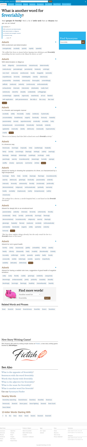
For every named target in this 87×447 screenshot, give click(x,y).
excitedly (16, 48)
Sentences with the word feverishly (18, 375)
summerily (28, 163)
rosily (10, 276)
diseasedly (19, 251)
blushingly (6, 283)
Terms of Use (57, 434)
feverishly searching (9, 400)
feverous (49, 400)
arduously (14, 73)
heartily (51, 283)
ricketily (53, 251)
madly (28, 114)
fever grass (23, 403)
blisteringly (22, 155)
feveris (33, 416)
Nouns (1, 438)
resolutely (16, 80)
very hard (6, 73)
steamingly (35, 159)
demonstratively (8, 187)
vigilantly (16, 95)
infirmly (11, 251)
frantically (35, 117)
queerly (37, 259)
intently (35, 77)
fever (4, 309)
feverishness (27, 309)
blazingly (28, 151)
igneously (19, 163)
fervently (17, 77)
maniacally (40, 129)
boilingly (36, 151)
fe (6, 416)
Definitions (19, 4)
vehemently (23, 183)
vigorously (25, 95)
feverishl (48, 416)
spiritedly (41, 187)
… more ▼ (8, 38)
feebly (5, 251)
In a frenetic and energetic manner (12, 33)
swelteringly (39, 148)
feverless (52, 309)
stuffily (5, 163)
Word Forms (57, 4)
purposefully (7, 80)
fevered (18, 309)
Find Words (48, 4)
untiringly (46, 69)
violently (47, 125)
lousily (50, 255)
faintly (44, 248)
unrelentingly (7, 95)
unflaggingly (42, 92)
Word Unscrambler (27, 430)
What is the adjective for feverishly (18, 382)
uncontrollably (7, 117)
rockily (22, 255)
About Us (56, 432)
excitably (45, 121)
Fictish (38, 343)
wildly (13, 114)
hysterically (45, 114)
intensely (16, 88)
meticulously (7, 69)
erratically (36, 121)
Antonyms (11, 4)
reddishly (40, 276)
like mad (51, 99)
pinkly (27, 279)
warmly (14, 159)
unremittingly (46, 80)
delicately (13, 263)
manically (15, 129)
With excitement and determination (12, 29)
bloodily (50, 279)
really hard (44, 88)
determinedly (44, 65)
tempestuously (7, 125)
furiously (44, 117)
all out (43, 95)
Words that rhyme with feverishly (17, 379)
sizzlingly (41, 155)
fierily (4, 151)
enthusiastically (42, 84)
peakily (37, 255)
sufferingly (14, 255)
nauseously (19, 248)
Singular (12, 436)
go (83, 42)
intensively (25, 88)
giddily (28, 248)
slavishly (15, 92)
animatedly (6, 227)
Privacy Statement (58, 436)
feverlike (37, 309)
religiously (19, 187)
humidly (44, 159)
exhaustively (7, 88)
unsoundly (6, 259)
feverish (10, 309)
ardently (21, 84)
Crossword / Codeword (28, 436)
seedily (30, 259)
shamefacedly (41, 283)
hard (4, 65)
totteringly (22, 259)
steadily (23, 92)
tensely (15, 121)
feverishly (31, 298)
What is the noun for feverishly (16, 385)
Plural (11, 434)
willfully (5, 84)
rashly (30, 191)
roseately (42, 279)
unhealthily (36, 248)
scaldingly (32, 155)
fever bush (51, 403)
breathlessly (18, 117)
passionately (7, 121)
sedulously (6, 92)
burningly (15, 148)
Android (42, 432)
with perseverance (21, 99)
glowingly (22, 180)
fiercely (21, 223)
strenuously (26, 80)
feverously (6, 148)
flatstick (50, 95)
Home (55, 430)
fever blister (6, 407)
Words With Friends (27, 432)
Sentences (32, 4)
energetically (7, 48)
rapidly (31, 48)
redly (48, 155)
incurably (6, 255)
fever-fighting (34, 403)
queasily (30, 255)
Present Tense (13, 440)
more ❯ (4, 103)
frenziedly (20, 114)
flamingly (6, 155)
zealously (13, 84)
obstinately (35, 88)
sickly (11, 248)
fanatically (15, 227)
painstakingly (17, 69)
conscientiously (21, 65)
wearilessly (35, 95)
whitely (37, 163)
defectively (22, 263)
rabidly (22, 129)
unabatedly (31, 92)
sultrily (44, 151)
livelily (5, 191)
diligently (11, 65)
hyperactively (50, 129)
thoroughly (35, 80)
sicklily (14, 259)
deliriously (30, 129)
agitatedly (6, 129)
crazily (5, 133)
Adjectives (12, 430)
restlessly (35, 114)
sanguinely (48, 276)
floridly (16, 276)
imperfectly (46, 259)
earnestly (49, 73)
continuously (30, 84)
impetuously (21, 191)
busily (33, 73)
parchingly (6, 159)
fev (10, 416)
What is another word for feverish (17, 388)
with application (8, 99)
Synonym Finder (17, 392)
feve (15, 416)
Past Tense (12, 438)
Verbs (1, 440)
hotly (52, 121)
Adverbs (12, 432)
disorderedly (44, 251)
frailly (28, 251)
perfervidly (50, 183)
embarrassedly (17, 279)
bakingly (14, 155)
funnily (5, 248)
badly (44, 255)
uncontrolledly (19, 125)
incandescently (24, 159)
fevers (44, 309)
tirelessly (38, 69)
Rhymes (25, 4)
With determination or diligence (11, 31)
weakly (50, 248)
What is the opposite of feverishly (17, 372)
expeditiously (7, 77)
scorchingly (19, 151)
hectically (39, 125)
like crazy (42, 99)
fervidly (31, 183)
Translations (40, 4)
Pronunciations (66, 4)
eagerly (27, 117)
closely (11, 163)
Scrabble (25, 434)
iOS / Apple (43, 430)
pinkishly (34, 279)
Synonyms (3, 4)
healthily (31, 283)
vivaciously (6, 195)
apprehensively (26, 121)
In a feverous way (7, 35)
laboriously (43, 77)
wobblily (5, 263)
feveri (26, 416)
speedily (38, 48)
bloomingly (6, 279)
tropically (24, 148)
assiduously (24, 73)
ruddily (23, 276)
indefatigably (26, 77)
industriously (33, 65)
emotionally (40, 183)
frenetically (30, 125)
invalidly (34, 251)
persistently (28, 69)
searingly (52, 151)
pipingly (51, 159)
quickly (24, 48)
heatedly (52, 117)
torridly (11, 151)
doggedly (40, 73)
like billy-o (33, 99)
